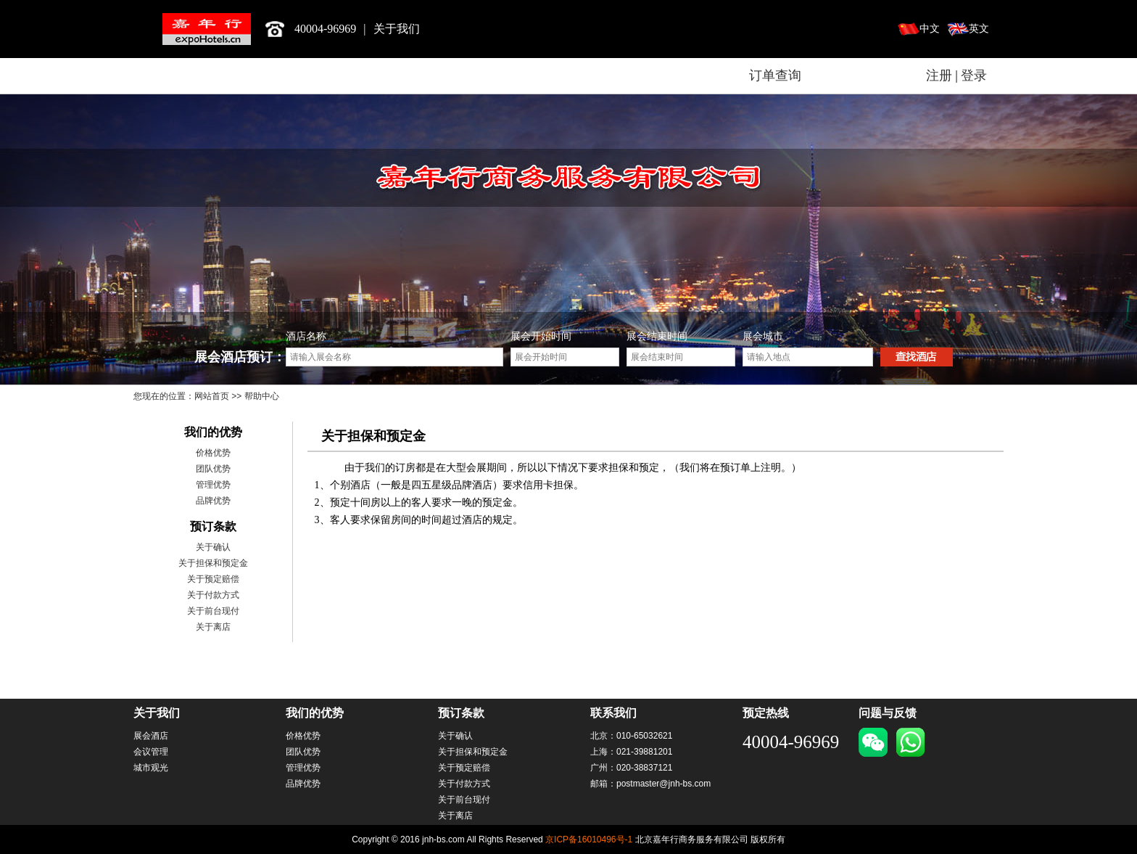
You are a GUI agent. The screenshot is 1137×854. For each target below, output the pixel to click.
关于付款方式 (213, 595)
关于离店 (213, 627)
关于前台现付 (213, 611)
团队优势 (213, 469)
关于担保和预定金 (213, 563)
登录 (974, 75)
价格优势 (213, 453)
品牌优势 (213, 501)
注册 (939, 75)
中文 (929, 28)
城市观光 (150, 768)
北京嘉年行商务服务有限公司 (206, 29)
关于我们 (396, 28)
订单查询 (775, 75)
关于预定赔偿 (213, 579)
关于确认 (213, 547)
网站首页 (211, 396)
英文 (979, 28)
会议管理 (150, 752)
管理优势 (213, 485)
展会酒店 (150, 736)
